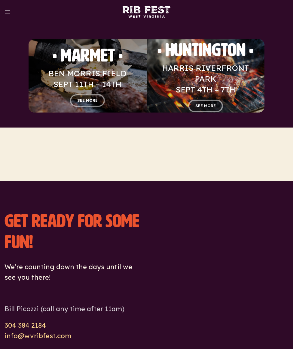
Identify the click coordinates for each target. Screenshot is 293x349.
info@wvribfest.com (38, 336)
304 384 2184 (25, 325)
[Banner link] (88, 76)
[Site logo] (146, 11)
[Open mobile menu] (8, 12)
